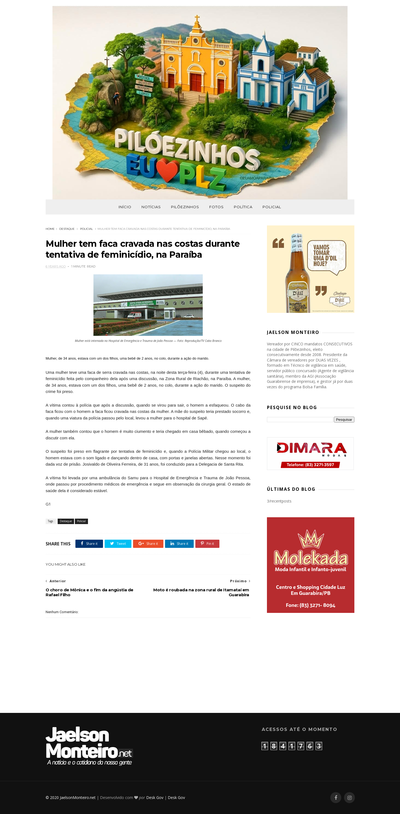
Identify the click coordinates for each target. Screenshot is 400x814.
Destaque (67, 229)
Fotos (216, 207)
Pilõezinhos (185, 207)
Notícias (151, 207)
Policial (272, 207)
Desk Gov (154, 797)
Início (125, 207)
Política (243, 207)
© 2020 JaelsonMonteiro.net (71, 797)
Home (50, 229)
